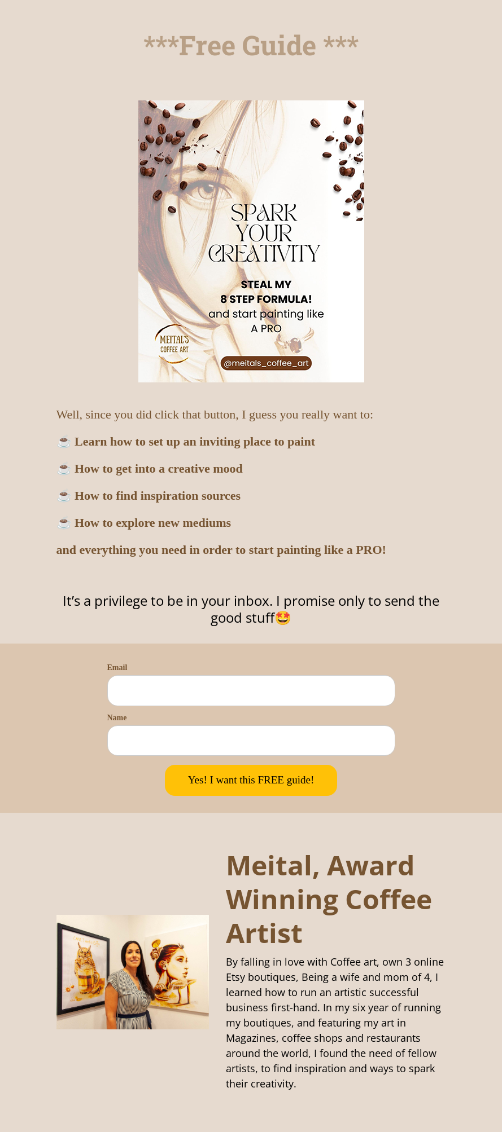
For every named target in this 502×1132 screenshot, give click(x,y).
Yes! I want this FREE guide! (251, 780)
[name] (251, 740)
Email (117, 667)
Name (117, 717)
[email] (251, 690)
